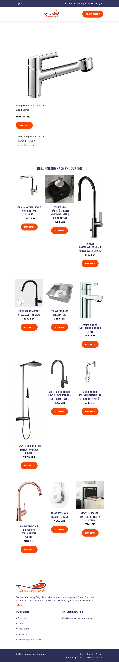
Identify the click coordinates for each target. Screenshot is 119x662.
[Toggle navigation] (19, 13)
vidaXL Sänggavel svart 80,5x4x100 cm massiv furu (90, 517)
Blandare (33, 36)
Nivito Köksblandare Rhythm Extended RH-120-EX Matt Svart (59, 395)
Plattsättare (23, 628)
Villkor (99, 654)
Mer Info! (24, 125)
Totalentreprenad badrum (30, 639)
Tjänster (22, 618)
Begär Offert (93, 14)
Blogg (82, 654)
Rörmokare (23, 634)
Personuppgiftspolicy (75, 657)
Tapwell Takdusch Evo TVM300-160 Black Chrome (29, 449)
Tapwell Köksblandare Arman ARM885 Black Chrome (90, 247)
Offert (21, 623)
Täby (70, 3)
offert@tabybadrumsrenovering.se (88, 3)
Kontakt (90, 654)
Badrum (22, 36)
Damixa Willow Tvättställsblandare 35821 (90, 328)
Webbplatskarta (94, 657)
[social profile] (25, 3)
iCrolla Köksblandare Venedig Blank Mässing (29, 211)
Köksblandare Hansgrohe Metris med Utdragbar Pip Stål (90, 395)
